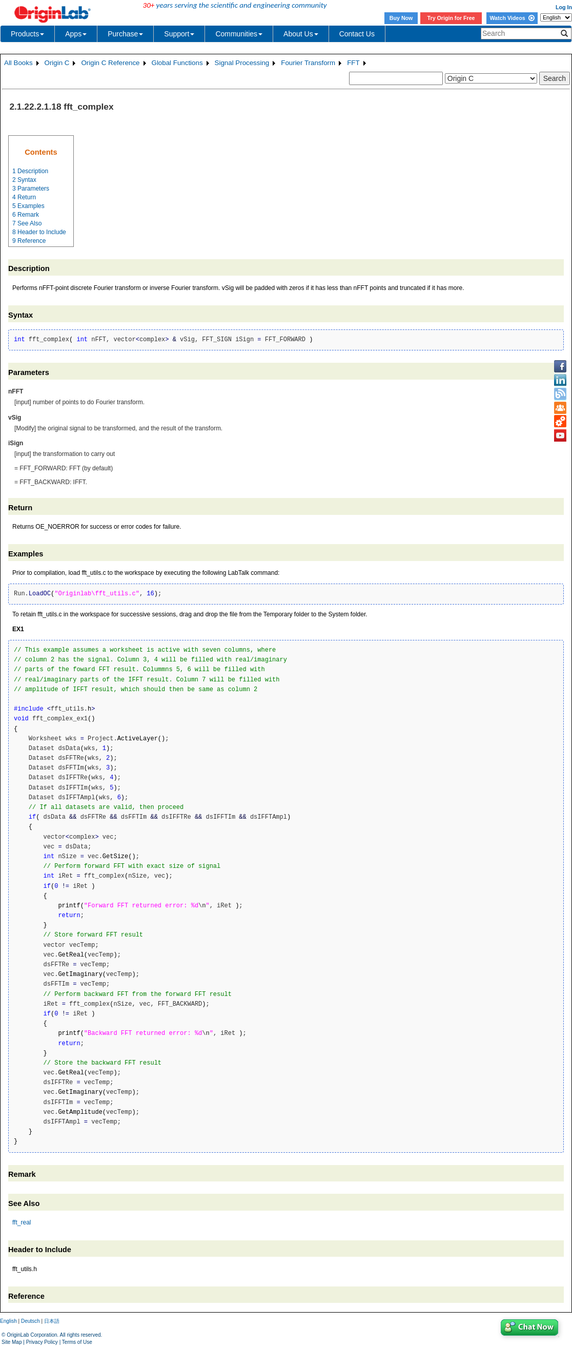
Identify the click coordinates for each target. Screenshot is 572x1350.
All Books (18, 63)
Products (27, 34)
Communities (238, 34)
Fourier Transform (308, 63)
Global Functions (177, 63)
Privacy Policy (42, 1342)
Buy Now (401, 18)
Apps (76, 34)
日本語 (51, 1321)
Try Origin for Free (451, 18)
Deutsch (30, 1321)
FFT (353, 63)
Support (179, 34)
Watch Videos (511, 18)
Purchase (125, 34)
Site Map (12, 1342)
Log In (564, 7)
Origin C (57, 63)
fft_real (21, 1222)
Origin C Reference (110, 63)
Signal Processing (242, 63)
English (8, 1321)
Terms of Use (77, 1342)
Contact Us (357, 34)
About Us (300, 34)
